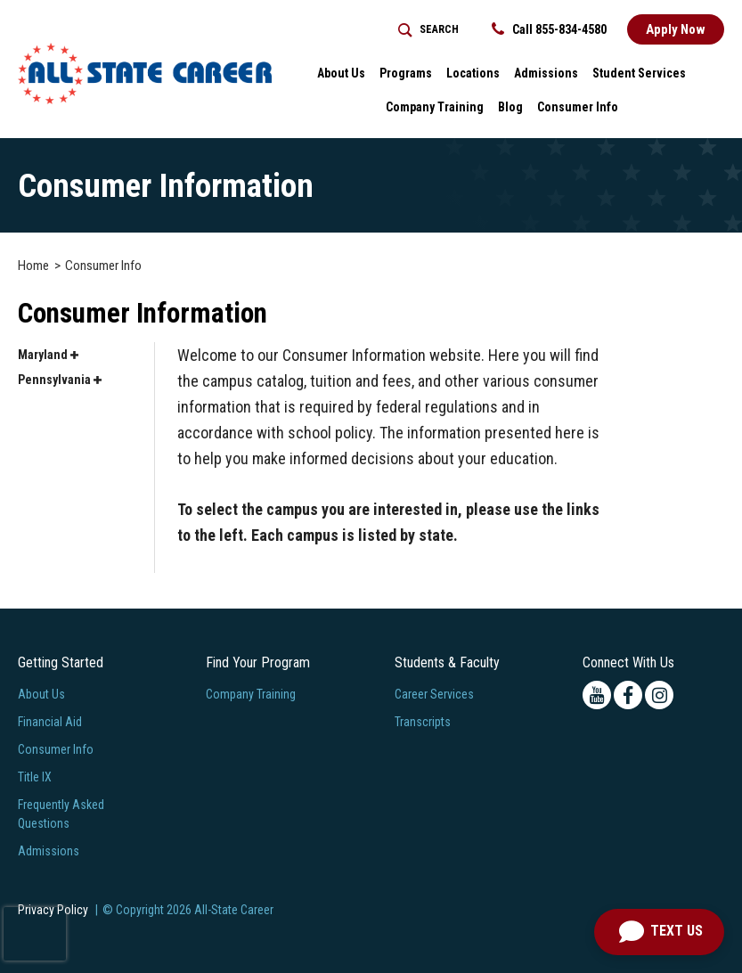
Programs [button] (405, 73)
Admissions (48, 851)
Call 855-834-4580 (549, 29)
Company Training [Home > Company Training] (435, 107)
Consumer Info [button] (577, 107)
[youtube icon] (597, 695)
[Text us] (659, 932)
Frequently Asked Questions (61, 813)
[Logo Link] (145, 73)
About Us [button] (341, 73)
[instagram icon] (659, 695)
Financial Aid (50, 722)
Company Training (251, 694)
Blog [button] (510, 107)
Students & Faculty (447, 662)
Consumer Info (56, 749)
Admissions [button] (546, 73)
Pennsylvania (60, 379)
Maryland (48, 355)
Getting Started (60, 662)
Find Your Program (258, 662)
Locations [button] (473, 73)
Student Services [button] (639, 73)
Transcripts (423, 722)
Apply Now (675, 29)
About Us (41, 694)
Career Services (434, 694)
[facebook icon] (628, 695)
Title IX (35, 777)
